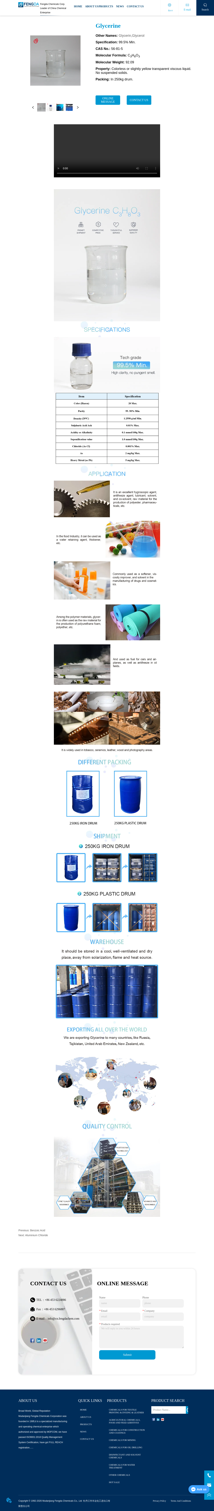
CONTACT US (135, 6)
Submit (127, 1354)
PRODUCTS (106, 6)
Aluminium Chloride (36, 1235)
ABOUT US (91, 6)
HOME (78, 6)
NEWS (120, 6)
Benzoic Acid (37, 1230)
